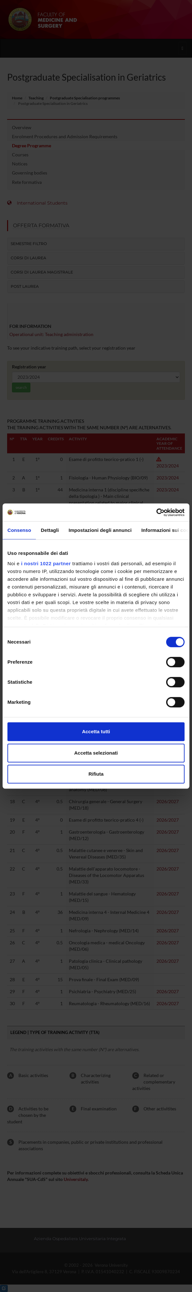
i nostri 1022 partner (46, 563)
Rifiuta (96, 774)
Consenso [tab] (19, 530)
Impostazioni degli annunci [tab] (100, 530)
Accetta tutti (96, 731)
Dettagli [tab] (50, 530)
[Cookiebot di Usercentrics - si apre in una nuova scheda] (156, 512)
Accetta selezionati (96, 753)
